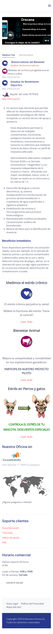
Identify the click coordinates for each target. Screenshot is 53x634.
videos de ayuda (10, 537)
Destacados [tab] (26, 55)
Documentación (10, 528)
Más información (11, 98)
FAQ (4, 542)
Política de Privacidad (32, 603)
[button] (49, 5)
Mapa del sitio (13, 607)
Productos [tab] (8, 55)
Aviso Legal (12, 603)
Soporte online (14, 583)
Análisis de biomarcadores (25, 65)
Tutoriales (7, 532)
